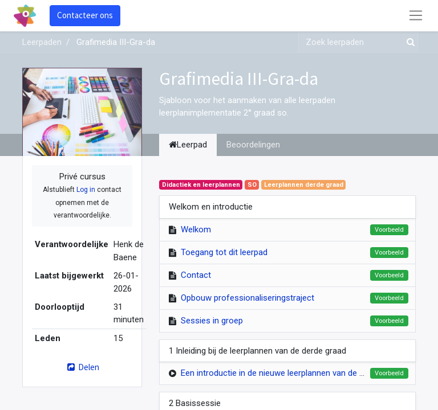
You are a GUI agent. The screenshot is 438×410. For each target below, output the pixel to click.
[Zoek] (408, 42)
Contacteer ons (85, 15)
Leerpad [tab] (188, 145)
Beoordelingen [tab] (253, 145)
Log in (85, 190)
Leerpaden (42, 42)
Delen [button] (82, 367)
